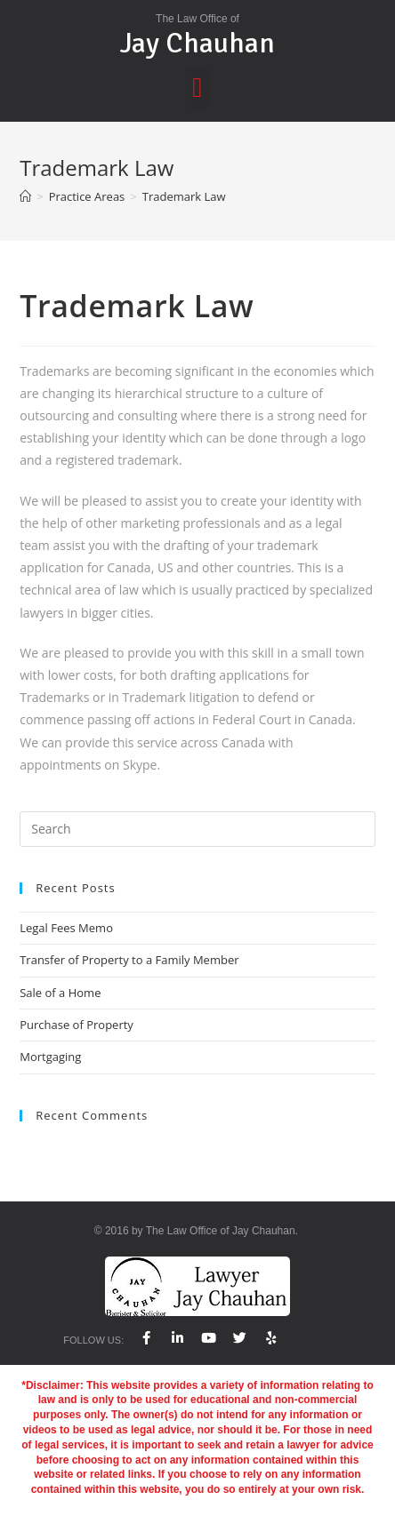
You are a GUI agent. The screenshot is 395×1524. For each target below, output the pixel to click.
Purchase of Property (76, 1025)
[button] (198, 87)
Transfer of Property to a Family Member (129, 960)
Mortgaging (50, 1057)
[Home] (25, 196)
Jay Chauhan (197, 43)
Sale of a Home (60, 993)
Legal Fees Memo (66, 928)
